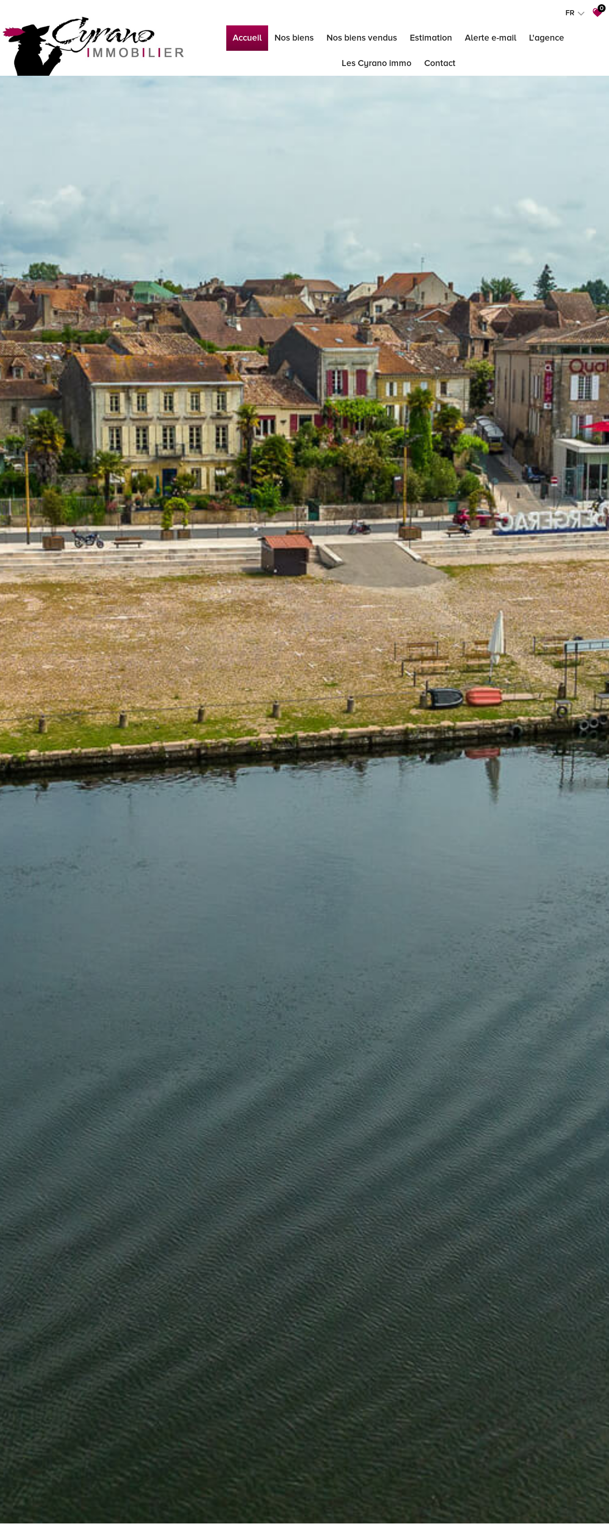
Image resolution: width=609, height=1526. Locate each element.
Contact (439, 63)
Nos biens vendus (361, 38)
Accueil (247, 38)
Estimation (431, 38)
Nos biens (294, 38)
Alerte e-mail (490, 38)
